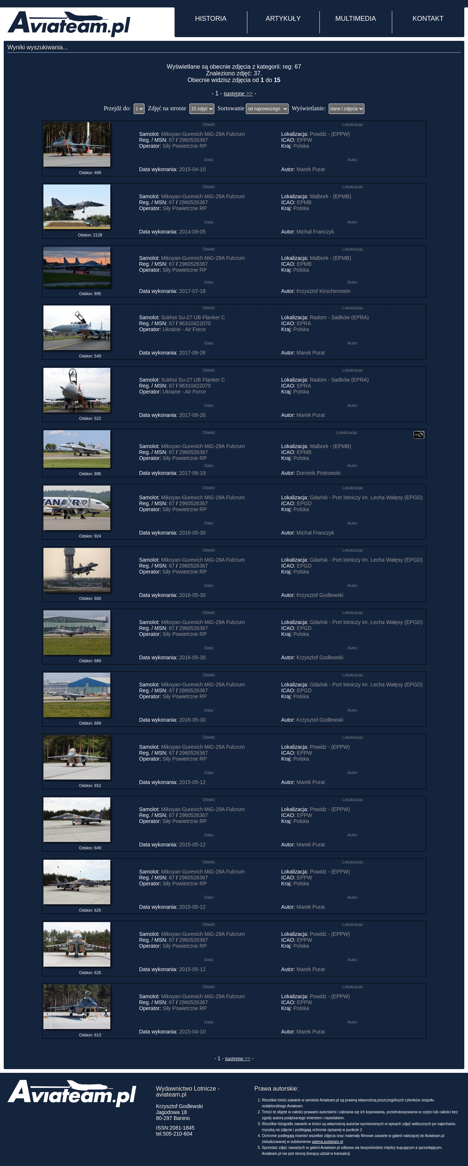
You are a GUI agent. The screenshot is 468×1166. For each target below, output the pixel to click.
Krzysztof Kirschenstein (323, 291)
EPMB (304, 202)
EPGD (304, 503)
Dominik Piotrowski (318, 473)
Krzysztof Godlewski (319, 595)
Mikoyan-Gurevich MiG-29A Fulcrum (203, 134)
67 (172, 140)
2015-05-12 (192, 782)
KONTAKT (428, 18)
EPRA (304, 323)
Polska (301, 146)
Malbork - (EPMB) (330, 196)
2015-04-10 (192, 169)
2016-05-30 (192, 533)
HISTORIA (211, 18)
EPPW (304, 140)
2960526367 (193, 140)
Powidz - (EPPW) (330, 134)
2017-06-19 (192, 473)
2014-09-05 (192, 232)
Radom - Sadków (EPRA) (339, 317)
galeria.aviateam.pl (327, 1142)
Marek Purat (310, 169)
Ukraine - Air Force (184, 329)
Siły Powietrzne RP (185, 146)
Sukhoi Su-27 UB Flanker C (193, 317)
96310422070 (195, 323)
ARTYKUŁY (283, 18)
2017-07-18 (192, 291)
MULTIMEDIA (355, 18)
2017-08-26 (192, 353)
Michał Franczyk (315, 232)
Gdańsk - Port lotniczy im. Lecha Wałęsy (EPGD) (366, 497)
